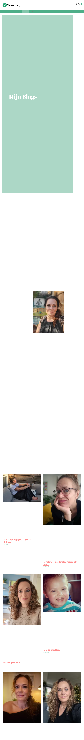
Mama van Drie (51, 649)
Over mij (33, 11)
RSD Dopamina (11, 662)
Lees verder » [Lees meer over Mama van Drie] (46, 652)
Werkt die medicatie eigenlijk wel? (60, 563)
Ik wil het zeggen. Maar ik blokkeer (17, 541)
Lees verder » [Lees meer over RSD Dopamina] (6, 664)
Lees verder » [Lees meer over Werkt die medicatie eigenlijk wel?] (46, 566)
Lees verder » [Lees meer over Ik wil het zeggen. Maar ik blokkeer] (6, 544)
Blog (25, 11)
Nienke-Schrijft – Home (12, 11)
